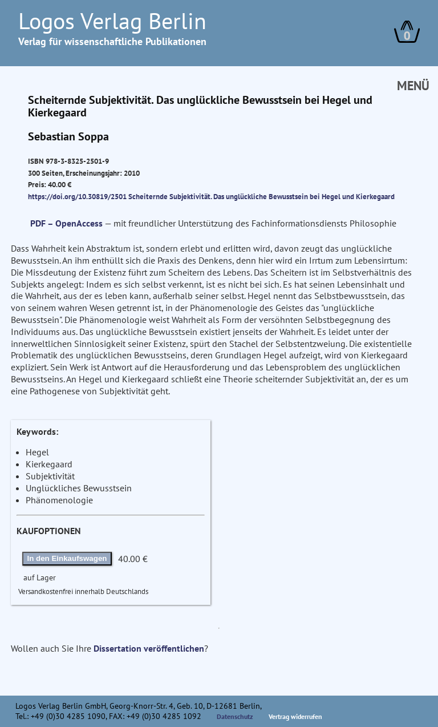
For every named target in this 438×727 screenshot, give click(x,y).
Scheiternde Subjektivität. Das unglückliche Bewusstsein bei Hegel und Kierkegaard (261, 196)
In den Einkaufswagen (67, 558)
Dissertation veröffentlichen (149, 648)
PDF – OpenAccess (66, 223)
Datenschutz (235, 716)
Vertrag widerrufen (295, 716)
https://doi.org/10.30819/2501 (77, 196)
